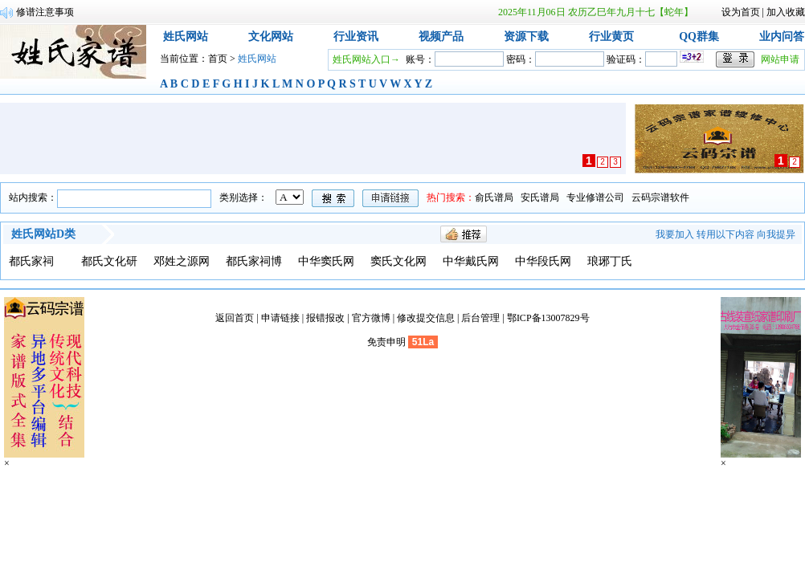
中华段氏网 (543, 261)
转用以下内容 (725, 234)
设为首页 (740, 12)
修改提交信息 (426, 318)
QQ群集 (699, 37)
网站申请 (780, 59)
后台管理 (480, 318)
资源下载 (526, 37)
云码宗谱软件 (660, 197)
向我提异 (776, 234)
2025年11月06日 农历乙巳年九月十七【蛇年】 (595, 12)
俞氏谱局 (494, 197)
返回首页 (234, 318)
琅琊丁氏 (609, 261)
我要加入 (675, 234)
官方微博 (371, 318)
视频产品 (441, 37)
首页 (217, 58)
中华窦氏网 (326, 261)
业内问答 (781, 37)
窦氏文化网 (398, 261)
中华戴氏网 (471, 261)
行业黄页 (611, 37)
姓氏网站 (185, 37)
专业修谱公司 (595, 197)
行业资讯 (355, 37)
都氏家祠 (31, 261)
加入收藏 (785, 12)
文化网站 (270, 37)
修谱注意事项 (45, 12)
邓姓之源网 (181, 261)
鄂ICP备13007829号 (548, 318)
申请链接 (280, 318)
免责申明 (386, 342)
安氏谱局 (540, 197)
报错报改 (325, 318)
